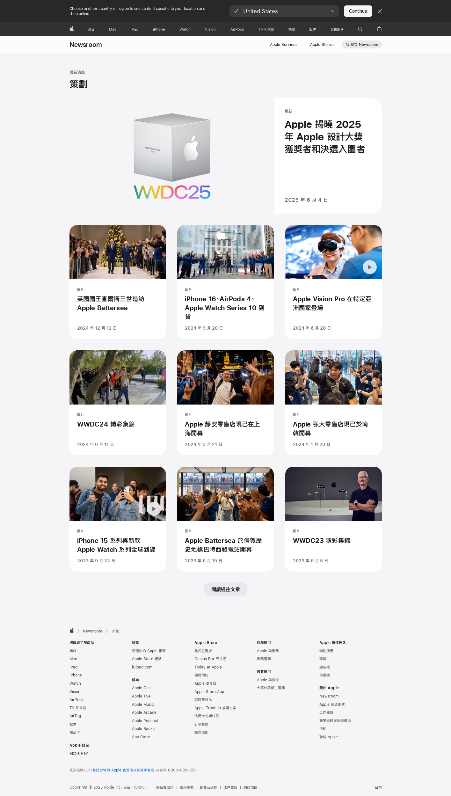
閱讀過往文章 (225, 589)
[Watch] (185, 29)
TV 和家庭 (77, 708)
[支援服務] (337, 29)
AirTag (75, 716)
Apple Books (143, 729)
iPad (73, 667)
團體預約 (201, 675)
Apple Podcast (145, 721)
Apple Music (143, 704)
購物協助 (201, 732)
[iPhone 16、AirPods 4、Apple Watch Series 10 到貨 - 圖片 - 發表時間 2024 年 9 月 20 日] (225, 282)
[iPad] (134, 29)
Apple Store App (209, 692)
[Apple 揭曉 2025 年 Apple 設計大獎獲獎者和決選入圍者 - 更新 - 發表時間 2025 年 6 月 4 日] (225, 156)
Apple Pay (78, 753)
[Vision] (210, 29)
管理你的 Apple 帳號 (149, 651)
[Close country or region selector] (379, 11)
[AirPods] (237, 29)
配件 (72, 724)
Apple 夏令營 (205, 683)
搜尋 (364, 45)
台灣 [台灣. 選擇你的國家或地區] (378, 787)
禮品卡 (74, 732)
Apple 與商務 (268, 651)
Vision (74, 692)
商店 (72, 651)
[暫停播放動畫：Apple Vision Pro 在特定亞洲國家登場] (370, 267)
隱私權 (324, 667)
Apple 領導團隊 (332, 704)
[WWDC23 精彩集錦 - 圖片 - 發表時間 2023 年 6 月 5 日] (333, 531)
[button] (284, 11)
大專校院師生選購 (271, 688)
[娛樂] (292, 29)
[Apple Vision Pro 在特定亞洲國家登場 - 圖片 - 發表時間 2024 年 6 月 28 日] (333, 282)
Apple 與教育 (268, 680)
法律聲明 (230, 787)
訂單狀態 (201, 724)
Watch (75, 683)
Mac (73, 659)
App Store (141, 737)
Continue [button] (358, 11)
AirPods (76, 700)
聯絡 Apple (328, 737)
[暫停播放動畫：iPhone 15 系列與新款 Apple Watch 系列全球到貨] (154, 521)
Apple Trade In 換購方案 (215, 708)
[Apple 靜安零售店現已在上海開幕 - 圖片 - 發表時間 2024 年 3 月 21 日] (225, 415)
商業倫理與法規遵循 (335, 721)
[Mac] (112, 29)
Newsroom (85, 44)
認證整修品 (203, 700)
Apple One (141, 688)
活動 (322, 729)
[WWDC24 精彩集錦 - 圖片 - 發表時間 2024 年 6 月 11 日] (117, 415)
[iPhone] (159, 29)
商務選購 (264, 659)
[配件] (312, 29)
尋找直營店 (203, 651)
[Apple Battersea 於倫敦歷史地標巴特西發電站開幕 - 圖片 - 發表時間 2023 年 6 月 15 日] (225, 531)
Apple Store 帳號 (147, 659)
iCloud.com (142, 667)
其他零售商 (145, 770)
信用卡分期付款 (206, 716)
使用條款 (187, 787)
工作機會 (326, 712)
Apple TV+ (141, 696)
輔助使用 (326, 651)
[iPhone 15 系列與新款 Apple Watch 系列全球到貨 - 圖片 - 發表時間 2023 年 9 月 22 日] (117, 531)
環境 (322, 659)
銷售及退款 (208, 787)
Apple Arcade (144, 712)
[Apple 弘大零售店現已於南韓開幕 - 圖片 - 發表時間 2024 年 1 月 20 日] (333, 415)
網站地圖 (251, 787)
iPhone (75, 675)
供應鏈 (324, 675)
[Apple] (71, 29)
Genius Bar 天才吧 (210, 659)
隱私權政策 (165, 787)
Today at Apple (208, 667)
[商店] (91, 29)
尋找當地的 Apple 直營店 (112, 770)
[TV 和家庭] (266, 29)
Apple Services (283, 45)
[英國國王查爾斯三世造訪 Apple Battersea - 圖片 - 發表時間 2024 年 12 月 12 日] (117, 282)
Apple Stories (322, 45)
